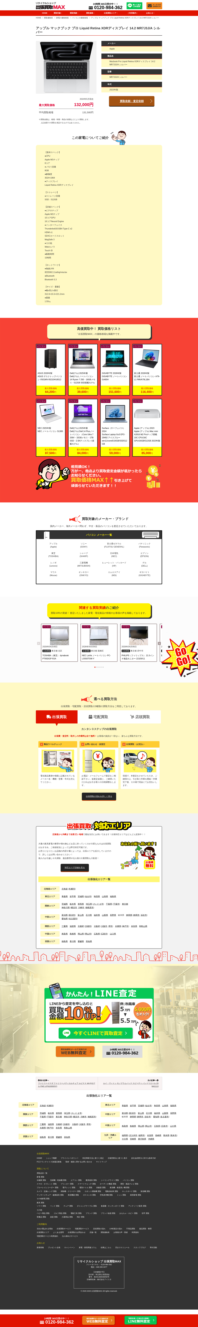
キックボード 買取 (129, 1209)
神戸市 (125, 926)
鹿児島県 (142, 1156)
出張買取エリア (43, 1250)
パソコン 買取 (128, 1198)
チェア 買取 (68, 1223)
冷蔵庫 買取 (41, 1198)
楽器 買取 (54, 1234)
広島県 (97, 934)
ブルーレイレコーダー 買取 (47, 1205)
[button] (159, 643)
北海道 (65, 889)
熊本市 (174, 1153)
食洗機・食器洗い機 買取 (120, 1205)
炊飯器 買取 (101, 1205)
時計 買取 (80, 1234)
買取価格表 (48, 18)
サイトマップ (101, 1179)
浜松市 (144, 915)
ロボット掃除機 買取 (93, 1209)
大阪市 (104, 926)
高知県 (89, 941)
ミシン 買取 (121, 1212)
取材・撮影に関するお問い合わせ (79, 1179)
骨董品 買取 (41, 1234)
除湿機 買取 (145, 1209)
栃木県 (73, 904)
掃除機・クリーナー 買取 (71, 1209)
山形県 (105, 896)
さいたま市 (98, 904)
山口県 (113, 934)
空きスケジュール (122, 1265)
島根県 (73, 934)
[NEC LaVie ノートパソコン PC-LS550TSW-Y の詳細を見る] (99, 635)
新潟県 (65, 915)
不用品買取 (130, 1246)
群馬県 (81, 904)
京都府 (81, 926)
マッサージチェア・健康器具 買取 (50, 1212)
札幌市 (72, 889)
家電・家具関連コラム (88, 1265)
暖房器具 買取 (91, 1198)
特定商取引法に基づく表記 (93, 1176)
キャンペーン (69, 1265)
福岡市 (141, 1153)
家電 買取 (40, 1194)
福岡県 (125, 1153)
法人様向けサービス (70, 1254)
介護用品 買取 (67, 1234)
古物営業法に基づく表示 (117, 1176)
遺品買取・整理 (145, 1246)
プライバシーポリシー (69, 1176)
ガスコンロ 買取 (89, 1212)
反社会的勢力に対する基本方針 (143, 1176)
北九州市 (133, 1153)
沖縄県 (151, 1156)
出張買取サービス (64, 1246)
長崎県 (158, 1153)
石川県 (89, 915)
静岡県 (129, 915)
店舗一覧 (93, 1250)
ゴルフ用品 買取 (60, 1231)
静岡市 (136, 915)
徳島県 (65, 941)
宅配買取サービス (82, 1246)
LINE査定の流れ (115, 1246)
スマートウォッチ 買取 (87, 1201)
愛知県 (65, 919)
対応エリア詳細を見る (75, 867)
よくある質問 (58, 1250)
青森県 (65, 896)
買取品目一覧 (42, 1191)
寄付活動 (153, 1265)
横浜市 (74, 908)
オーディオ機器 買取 (108, 1201)
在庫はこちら (106, 1265)
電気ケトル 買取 (85, 1205)
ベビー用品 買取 (43, 1231)
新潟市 (72, 915)
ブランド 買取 (91, 1231)
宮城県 (81, 896)
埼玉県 (89, 904)
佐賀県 (150, 1153)
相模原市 (89, 908)
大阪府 (97, 926)
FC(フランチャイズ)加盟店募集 (49, 1179)
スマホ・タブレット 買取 (47, 1201)
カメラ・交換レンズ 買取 (47, 1209)
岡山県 (81, 934)
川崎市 (81, 908)
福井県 (97, 915)
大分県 (125, 1156)
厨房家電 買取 (135, 1212)
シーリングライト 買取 (110, 1198)
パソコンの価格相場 (80, 18)
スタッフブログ (139, 1265)
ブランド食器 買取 (108, 1231)
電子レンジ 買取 (69, 1205)
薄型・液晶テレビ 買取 (129, 1201)
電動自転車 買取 (111, 1209)
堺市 (110, 926)
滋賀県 (73, 926)
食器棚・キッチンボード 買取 (112, 1223)
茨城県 (65, 904)
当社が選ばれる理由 (45, 1246)
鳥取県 (65, 934)
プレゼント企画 (54, 1265)
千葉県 (109, 904)
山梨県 (105, 915)
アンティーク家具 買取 (137, 1223)
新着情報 (40, 1265)
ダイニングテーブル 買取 (87, 1223)
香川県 (73, 941)
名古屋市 (73, 919)
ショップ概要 (51, 1176)
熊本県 (166, 1153)
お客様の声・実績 (121, 1250)
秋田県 (97, 896)
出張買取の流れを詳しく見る (99, 796)
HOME (44, 13)
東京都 (125, 904)
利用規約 (135, 1250)
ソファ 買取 (41, 1223)
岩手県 (73, 896)
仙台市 (88, 896)
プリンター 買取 (67, 1201)
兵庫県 (118, 926)
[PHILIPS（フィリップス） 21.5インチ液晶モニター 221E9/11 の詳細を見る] (139, 635)
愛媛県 (81, 941)
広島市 (104, 934)
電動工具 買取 (76, 1231)
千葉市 (116, 904)
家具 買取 (40, 1220)
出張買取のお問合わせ (76, 1250)
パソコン (41, 346)
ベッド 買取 (54, 1223)
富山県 (81, 915)
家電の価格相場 (62, 18)
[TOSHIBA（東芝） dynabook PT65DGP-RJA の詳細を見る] (59, 635)
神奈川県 (66, 908)
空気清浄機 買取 (106, 1212)
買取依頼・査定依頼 (132, 101)
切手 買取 (145, 1231)
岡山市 (88, 934)
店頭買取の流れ (99, 1246)
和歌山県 (143, 926)
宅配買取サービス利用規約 (47, 1254)
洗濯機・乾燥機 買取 (58, 1198)
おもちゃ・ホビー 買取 (128, 1231)
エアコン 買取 (76, 1198)
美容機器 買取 (73, 1212)
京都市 (88, 926)
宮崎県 (133, 1156)
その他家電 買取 (43, 1216)
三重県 (65, 926)
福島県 (113, 896)
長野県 (113, 915)
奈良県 (134, 926)
